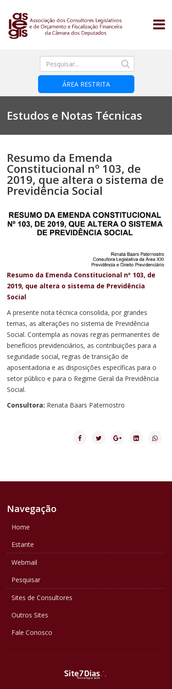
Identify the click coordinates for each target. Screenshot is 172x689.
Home (20, 527)
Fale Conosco (31, 632)
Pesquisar (25, 579)
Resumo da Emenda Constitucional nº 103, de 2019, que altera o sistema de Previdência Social (81, 285)
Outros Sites (29, 615)
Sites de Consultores (41, 597)
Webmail (24, 562)
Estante (22, 544)
